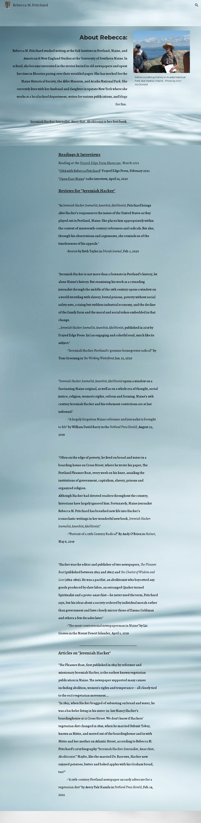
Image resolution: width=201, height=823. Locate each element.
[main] (70, 37)
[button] (196, 5)
